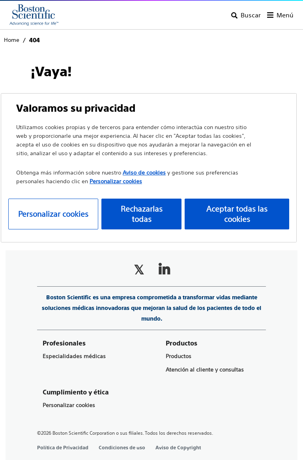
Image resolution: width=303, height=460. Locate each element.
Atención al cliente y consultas (205, 369)
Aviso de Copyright (178, 448)
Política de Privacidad (62, 448)
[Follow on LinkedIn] (164, 270)
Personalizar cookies (69, 405)
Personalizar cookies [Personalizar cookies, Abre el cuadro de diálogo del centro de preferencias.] (53, 213)
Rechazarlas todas (142, 213)
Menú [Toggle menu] (285, 15)
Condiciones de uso (122, 448)
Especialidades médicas (74, 356)
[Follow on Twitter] (139, 270)
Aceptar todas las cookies (236, 213)
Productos (178, 356)
